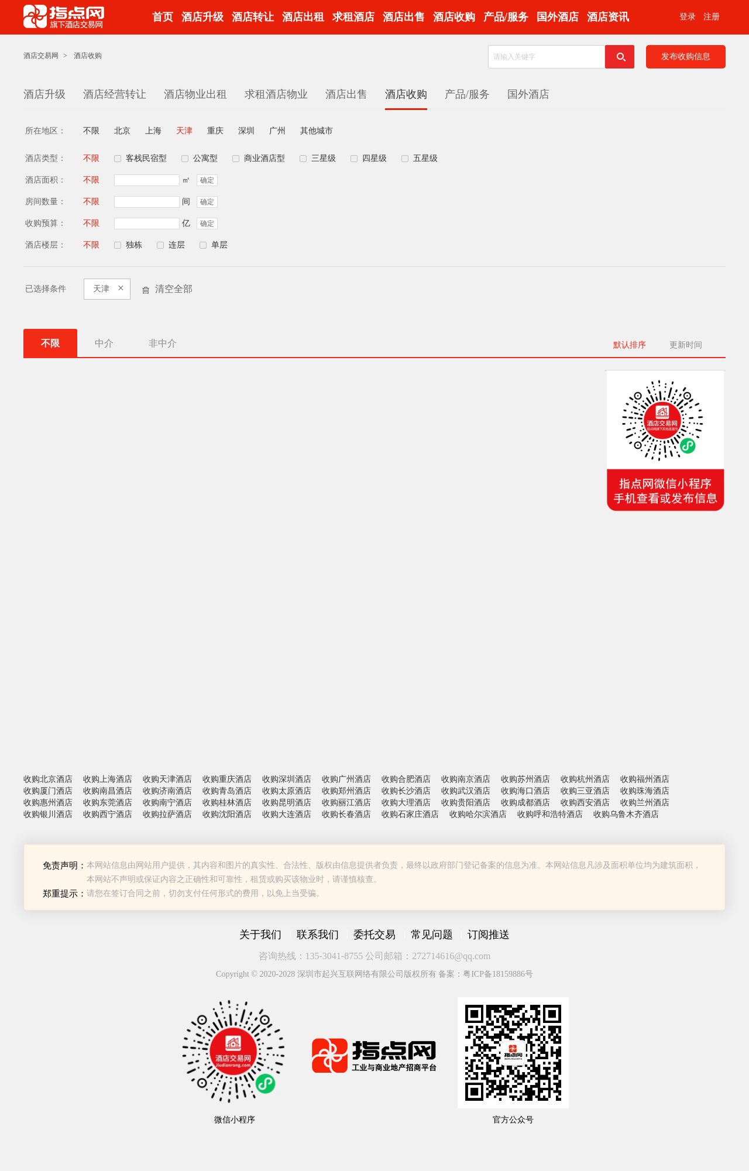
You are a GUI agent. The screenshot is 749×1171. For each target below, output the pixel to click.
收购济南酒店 (167, 791)
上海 (153, 130)
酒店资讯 (608, 17)
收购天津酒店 (167, 779)
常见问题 (432, 934)
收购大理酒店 (406, 802)
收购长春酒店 (346, 814)
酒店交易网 (41, 55)
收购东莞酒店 (107, 802)
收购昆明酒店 (286, 802)
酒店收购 (454, 17)
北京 (122, 130)
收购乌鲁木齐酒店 (626, 814)
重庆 (215, 130)
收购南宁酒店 (167, 802)
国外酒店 (558, 17)
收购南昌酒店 (107, 791)
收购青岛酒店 (227, 791)
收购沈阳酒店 (227, 814)
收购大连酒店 (286, 814)
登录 (687, 16)
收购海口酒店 (525, 791)
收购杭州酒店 (585, 779)
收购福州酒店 (644, 779)
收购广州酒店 (346, 779)
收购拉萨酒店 (167, 814)
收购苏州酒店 (525, 779)
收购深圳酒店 (286, 779)
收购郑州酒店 (346, 791)
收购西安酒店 (585, 802)
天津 (184, 130)
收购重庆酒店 (227, 779)
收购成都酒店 (525, 802)
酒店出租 (303, 17)
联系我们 (318, 934)
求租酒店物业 (276, 94)
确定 (207, 180)
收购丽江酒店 (346, 802)
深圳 (246, 130)
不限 (91, 130)
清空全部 (174, 289)
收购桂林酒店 (227, 802)
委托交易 (374, 934)
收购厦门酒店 (48, 791)
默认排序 (629, 345)
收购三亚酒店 (585, 791)
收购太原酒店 (286, 791)
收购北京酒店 (48, 779)
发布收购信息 (685, 56)
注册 (711, 16)
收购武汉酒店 (465, 791)
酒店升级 (202, 17)
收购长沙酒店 (406, 791)
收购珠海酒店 (644, 791)
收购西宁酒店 (107, 814)
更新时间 (685, 345)
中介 (104, 343)
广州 (277, 130)
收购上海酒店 (107, 779)
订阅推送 (489, 934)
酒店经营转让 (114, 94)
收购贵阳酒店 (465, 802)
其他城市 (316, 130)
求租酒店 (353, 17)
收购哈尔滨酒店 (478, 814)
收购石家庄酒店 (410, 814)
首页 (162, 17)
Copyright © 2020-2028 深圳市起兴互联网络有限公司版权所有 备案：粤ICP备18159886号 (374, 974)
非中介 (163, 343)
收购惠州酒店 (48, 802)
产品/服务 (505, 17)
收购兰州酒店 (644, 802)
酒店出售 (404, 17)
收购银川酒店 (48, 814)
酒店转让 (253, 17)
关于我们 (260, 934)
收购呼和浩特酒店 (550, 814)
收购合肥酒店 (406, 779)
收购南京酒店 (465, 779)
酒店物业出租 (195, 94)
